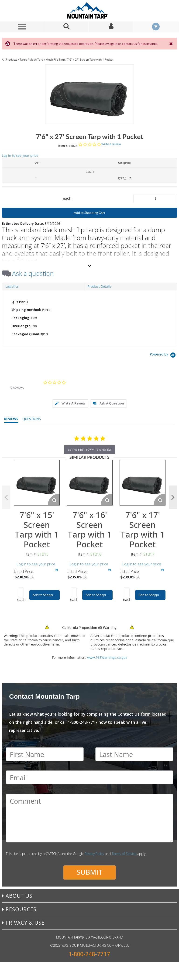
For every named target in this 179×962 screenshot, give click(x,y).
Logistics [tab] (12, 286)
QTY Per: (18, 302)
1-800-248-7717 (89, 954)
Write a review (111, 144)
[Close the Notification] (171, 43)
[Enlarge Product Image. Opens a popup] (53, 499)
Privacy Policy (94, 853)
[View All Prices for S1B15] (57, 570)
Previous (6, 497)
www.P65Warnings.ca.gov (107, 657)
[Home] (89, 10)
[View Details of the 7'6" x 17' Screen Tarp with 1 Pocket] (142, 482)
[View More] (89, 265)
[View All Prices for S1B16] (110, 570)
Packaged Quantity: (28, 334)
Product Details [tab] (99, 286)
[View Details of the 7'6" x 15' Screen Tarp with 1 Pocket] (36, 482)
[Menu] (22, 26)
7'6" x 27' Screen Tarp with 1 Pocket (90, 60)
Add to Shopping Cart (89, 213)
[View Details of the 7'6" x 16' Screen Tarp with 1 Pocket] (89, 482)
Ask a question (33, 273)
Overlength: (21, 326)
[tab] (89, 318)
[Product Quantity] (155, 198)
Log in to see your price (20, 155)
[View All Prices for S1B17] (162, 570)
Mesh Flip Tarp (55, 60)
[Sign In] (111, 26)
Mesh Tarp (36, 60)
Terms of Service (124, 853)
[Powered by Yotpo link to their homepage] (163, 355)
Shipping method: (26, 309)
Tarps (23, 60)
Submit (89, 872)
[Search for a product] (66, 26)
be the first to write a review (89, 450)
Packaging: (20, 318)
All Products (9, 60)
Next (173, 497)
